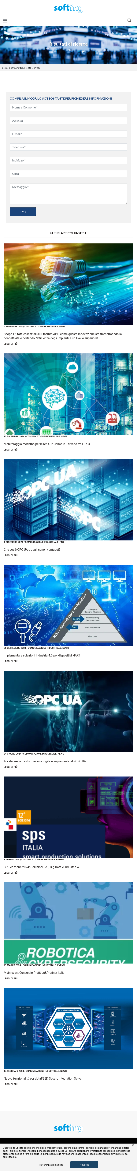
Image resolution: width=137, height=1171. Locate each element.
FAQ (62, 542)
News (62, 326)
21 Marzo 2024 (12, 965)
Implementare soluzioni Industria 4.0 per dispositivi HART (42, 655)
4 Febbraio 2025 (13, 326)
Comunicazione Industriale (41, 326)
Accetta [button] (84, 1164)
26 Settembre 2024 (15, 648)
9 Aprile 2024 (12, 859)
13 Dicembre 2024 (14, 436)
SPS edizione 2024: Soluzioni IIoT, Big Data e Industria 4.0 (42, 867)
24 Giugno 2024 (12, 753)
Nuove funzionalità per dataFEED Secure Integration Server (43, 1078)
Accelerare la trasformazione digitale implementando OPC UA (45, 761)
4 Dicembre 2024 (13, 542)
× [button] (133, 1145)
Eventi (60, 859)
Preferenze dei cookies (51, 1165)
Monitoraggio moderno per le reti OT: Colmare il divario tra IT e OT (48, 444)
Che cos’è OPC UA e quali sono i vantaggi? (32, 549)
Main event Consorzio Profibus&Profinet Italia (34, 973)
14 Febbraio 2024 (14, 1071)
